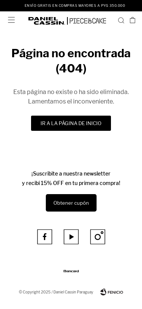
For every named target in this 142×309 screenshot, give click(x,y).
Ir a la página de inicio (71, 123)
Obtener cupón (71, 203)
